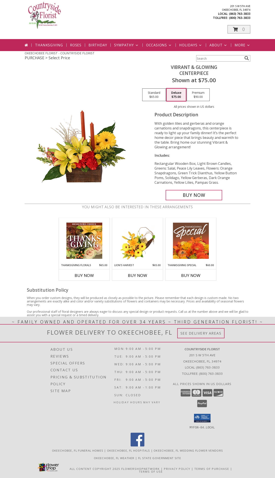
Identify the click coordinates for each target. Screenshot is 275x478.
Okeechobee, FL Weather (114, 458)
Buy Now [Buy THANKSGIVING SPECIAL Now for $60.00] (190, 275)
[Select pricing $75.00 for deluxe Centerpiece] (176, 95)
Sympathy (126, 45)
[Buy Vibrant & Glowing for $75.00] (194, 195)
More (242, 45)
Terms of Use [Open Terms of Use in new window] (151, 471)
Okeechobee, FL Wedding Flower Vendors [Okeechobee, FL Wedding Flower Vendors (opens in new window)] (188, 450)
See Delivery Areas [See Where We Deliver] (201, 333)
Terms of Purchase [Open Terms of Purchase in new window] (211, 468)
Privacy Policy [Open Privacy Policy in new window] (177, 468)
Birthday (98, 45)
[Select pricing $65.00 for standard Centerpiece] (154, 95)
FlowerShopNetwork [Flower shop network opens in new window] (140, 468)
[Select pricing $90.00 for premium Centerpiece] (198, 95)
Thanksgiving (49, 45)
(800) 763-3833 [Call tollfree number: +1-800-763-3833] (239, 18)
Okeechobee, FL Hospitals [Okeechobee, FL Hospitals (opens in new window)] (128, 450)
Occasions (159, 45)
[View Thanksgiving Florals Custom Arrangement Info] (84, 240)
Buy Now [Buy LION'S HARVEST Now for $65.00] (137, 275)
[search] (246, 58)
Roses (75, 45)
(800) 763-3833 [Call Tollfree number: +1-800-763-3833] (211, 373)
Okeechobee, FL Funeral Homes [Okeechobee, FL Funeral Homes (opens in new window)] (77, 450)
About (218, 45)
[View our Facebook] (137, 445)
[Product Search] (219, 58)
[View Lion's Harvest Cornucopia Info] (138, 241)
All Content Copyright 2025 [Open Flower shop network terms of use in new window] (95, 468)
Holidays (190, 45)
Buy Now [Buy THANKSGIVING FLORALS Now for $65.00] (84, 275)
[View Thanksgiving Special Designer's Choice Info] (191, 240)
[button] (239, 29)
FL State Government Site (159, 458)
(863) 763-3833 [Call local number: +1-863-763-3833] (239, 14)
